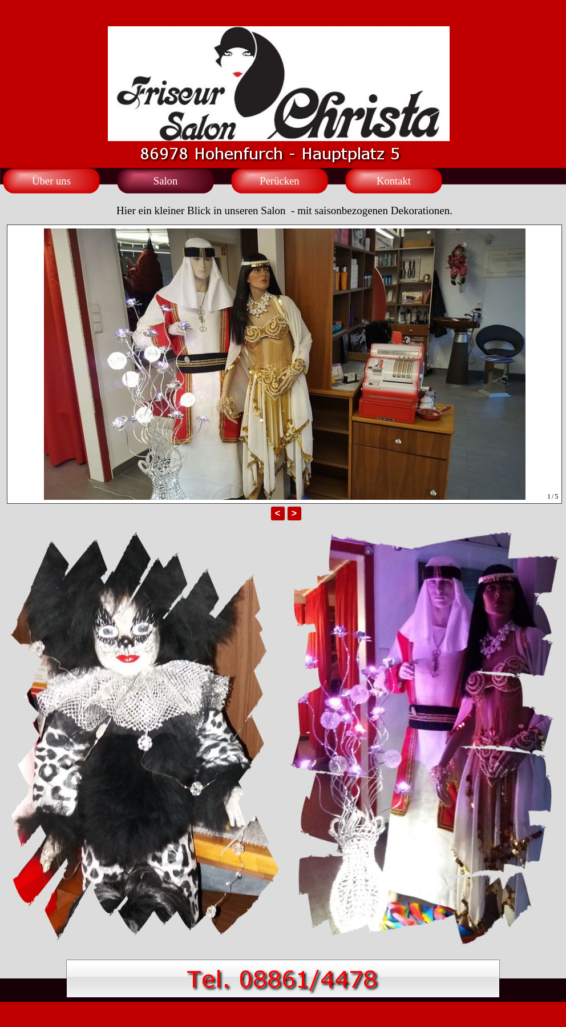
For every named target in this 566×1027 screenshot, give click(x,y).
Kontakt (394, 181)
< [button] (277, 513)
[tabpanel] (285, 204)
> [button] (294, 513)
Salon (165, 181)
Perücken (279, 181)
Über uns (51, 181)
